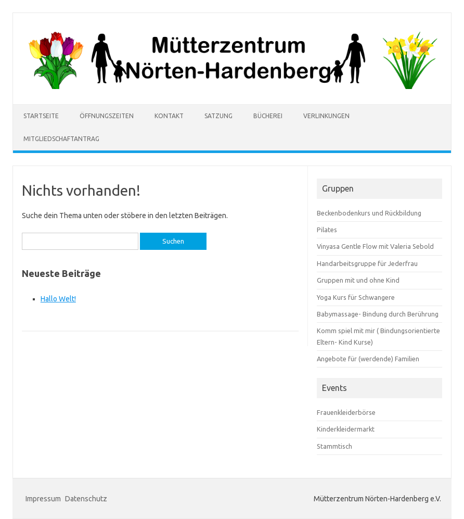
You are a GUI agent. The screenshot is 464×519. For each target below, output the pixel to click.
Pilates (327, 229)
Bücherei (267, 115)
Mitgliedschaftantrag (61, 138)
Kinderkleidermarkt (346, 429)
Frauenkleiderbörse (346, 412)
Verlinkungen (326, 115)
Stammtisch (334, 446)
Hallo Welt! (58, 299)
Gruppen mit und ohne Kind (358, 280)
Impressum (43, 499)
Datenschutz (86, 499)
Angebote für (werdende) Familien (368, 358)
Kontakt (169, 115)
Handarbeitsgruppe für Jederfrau (367, 263)
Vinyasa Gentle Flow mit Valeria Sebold (375, 246)
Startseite (41, 115)
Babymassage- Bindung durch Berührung (378, 314)
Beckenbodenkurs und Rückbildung (369, 213)
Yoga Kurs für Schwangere (356, 297)
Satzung (218, 115)
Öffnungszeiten (107, 115)
